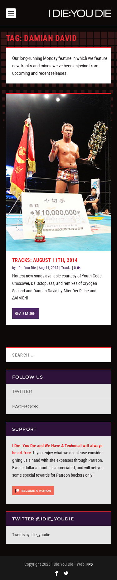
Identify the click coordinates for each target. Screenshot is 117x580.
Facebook (25, 406)
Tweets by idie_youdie (31, 534)
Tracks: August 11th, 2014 (45, 260)
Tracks (66, 268)
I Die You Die (26, 268)
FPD (89, 564)
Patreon (95, 460)
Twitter (22, 391)
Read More (25, 313)
